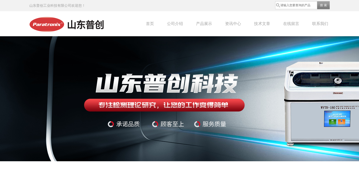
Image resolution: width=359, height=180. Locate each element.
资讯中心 (233, 24)
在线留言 (291, 24)
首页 (150, 24)
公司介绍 (175, 24)
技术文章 (262, 24)
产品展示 (204, 24)
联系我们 (320, 24)
